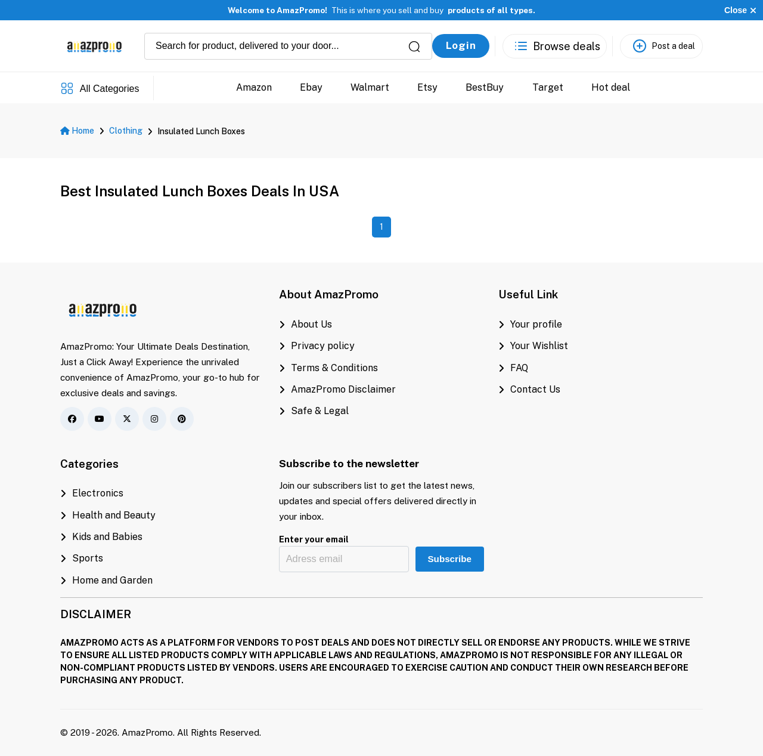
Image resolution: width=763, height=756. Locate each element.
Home (77, 130)
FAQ (513, 368)
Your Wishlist (533, 345)
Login (461, 45)
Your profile (530, 324)
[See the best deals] (555, 46)
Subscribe (449, 559)
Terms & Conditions (328, 368)
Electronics (91, 493)
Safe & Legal (314, 410)
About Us (305, 324)
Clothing (125, 130)
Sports (81, 558)
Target (547, 87)
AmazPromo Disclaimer (337, 389)
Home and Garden (106, 580)
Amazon (254, 87)
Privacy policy (317, 345)
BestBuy (485, 87)
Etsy (427, 87)
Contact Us (529, 389)
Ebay (311, 87)
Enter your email (314, 539)
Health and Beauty (108, 515)
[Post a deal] (661, 46)
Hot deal (610, 87)
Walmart (370, 87)
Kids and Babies (101, 536)
